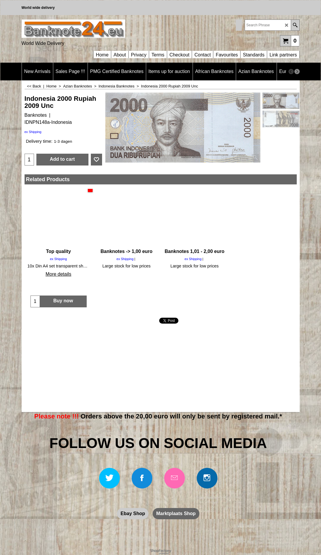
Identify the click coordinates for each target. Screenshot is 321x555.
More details (58, 274)
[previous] (291, 71)
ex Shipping (33, 132)
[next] (297, 71)
